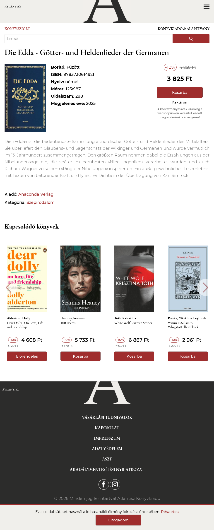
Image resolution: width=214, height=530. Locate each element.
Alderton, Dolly (18, 318)
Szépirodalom (40, 202)
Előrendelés (27, 356)
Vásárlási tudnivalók (107, 417)
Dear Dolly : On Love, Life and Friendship (25, 325)
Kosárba (180, 92)
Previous (8, 287)
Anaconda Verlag (35, 194)
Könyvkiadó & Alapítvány (183, 28)
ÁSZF (107, 459)
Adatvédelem (107, 448)
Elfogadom (118, 520)
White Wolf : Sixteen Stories (133, 323)
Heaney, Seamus (72, 318)
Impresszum (107, 438)
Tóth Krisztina (125, 318)
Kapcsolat (107, 427)
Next (205, 287)
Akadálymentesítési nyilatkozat (107, 469)
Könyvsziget (17, 28)
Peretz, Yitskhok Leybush (187, 318)
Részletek (170, 512)
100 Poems (67, 323)
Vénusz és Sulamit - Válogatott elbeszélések (183, 325)
